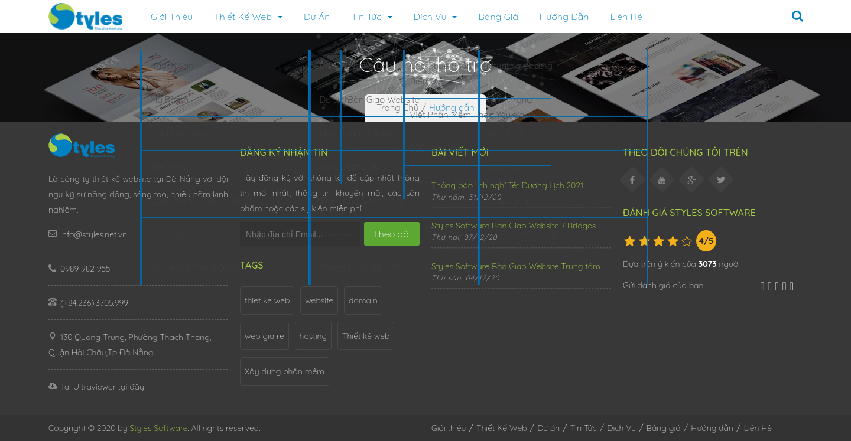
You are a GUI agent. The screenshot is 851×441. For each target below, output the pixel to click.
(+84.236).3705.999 (94, 303)
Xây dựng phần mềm (284, 371)
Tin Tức (371, 16)
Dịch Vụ (435, 16)
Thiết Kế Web (501, 428)
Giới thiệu (172, 16)
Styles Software (158, 428)
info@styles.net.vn (93, 234)
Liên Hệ (626, 16)
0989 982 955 (85, 268)
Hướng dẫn (564, 16)
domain (363, 300)
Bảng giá (498, 16)
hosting (313, 336)
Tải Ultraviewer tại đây (96, 386)
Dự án (317, 16)
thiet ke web (267, 300)
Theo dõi (392, 234)
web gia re (264, 336)
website (319, 300)
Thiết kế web (365, 336)
